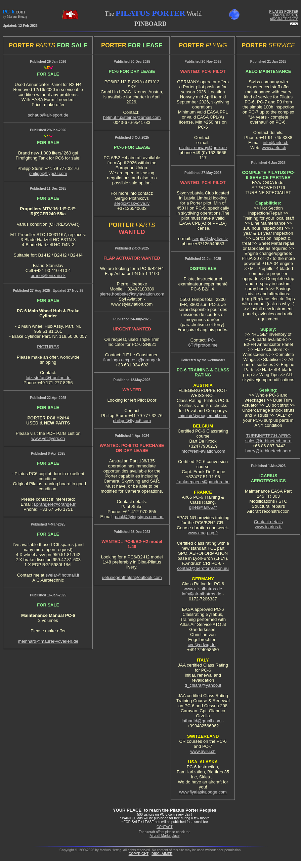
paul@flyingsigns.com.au (139, 516)
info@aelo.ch (275, 142)
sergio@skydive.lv (131, 203)
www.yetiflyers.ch (48, 438)
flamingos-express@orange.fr (132, 359)
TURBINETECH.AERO (268, 435)
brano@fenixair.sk (48, 275)
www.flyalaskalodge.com (203, 792)
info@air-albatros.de (201, 593)
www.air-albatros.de (203, 588)
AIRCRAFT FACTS (284, 19)
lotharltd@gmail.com (202, 720)
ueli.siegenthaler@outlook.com (132, 577)
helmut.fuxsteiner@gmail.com (132, 117)
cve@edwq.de (202, 644)
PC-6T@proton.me (203, 342)
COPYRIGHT (138, 854)
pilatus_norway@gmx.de (203, 147)
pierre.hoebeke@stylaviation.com (131, 294)
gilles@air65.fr (203, 507)
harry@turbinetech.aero (268, 450)
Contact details (268, 521)
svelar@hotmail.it (62, 575)
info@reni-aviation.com (202, 451)
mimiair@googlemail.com (202, 415)
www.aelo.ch (274, 147)
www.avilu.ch (202, 751)
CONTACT (165, 827)
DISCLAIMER (162, 854)
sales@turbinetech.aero (268, 440)
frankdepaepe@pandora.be (203, 481)
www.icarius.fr (268, 526)
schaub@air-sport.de (48, 115)
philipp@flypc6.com (48, 173)
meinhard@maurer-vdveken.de (48, 641)
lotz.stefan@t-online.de (48, 377)
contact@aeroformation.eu (202, 568)
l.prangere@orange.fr (55, 504)
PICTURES (48, 346)
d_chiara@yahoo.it (203, 685)
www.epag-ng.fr (203, 532)
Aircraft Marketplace (164, 835)
